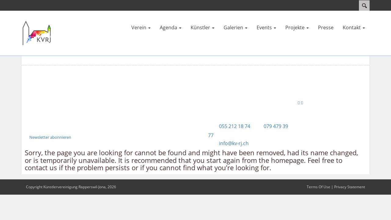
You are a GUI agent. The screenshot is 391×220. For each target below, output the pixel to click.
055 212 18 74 (234, 126)
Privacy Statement (349, 186)
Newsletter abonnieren (50, 137)
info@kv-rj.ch (234, 143)
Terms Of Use (318, 186)
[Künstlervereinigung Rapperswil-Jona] (36, 32)
